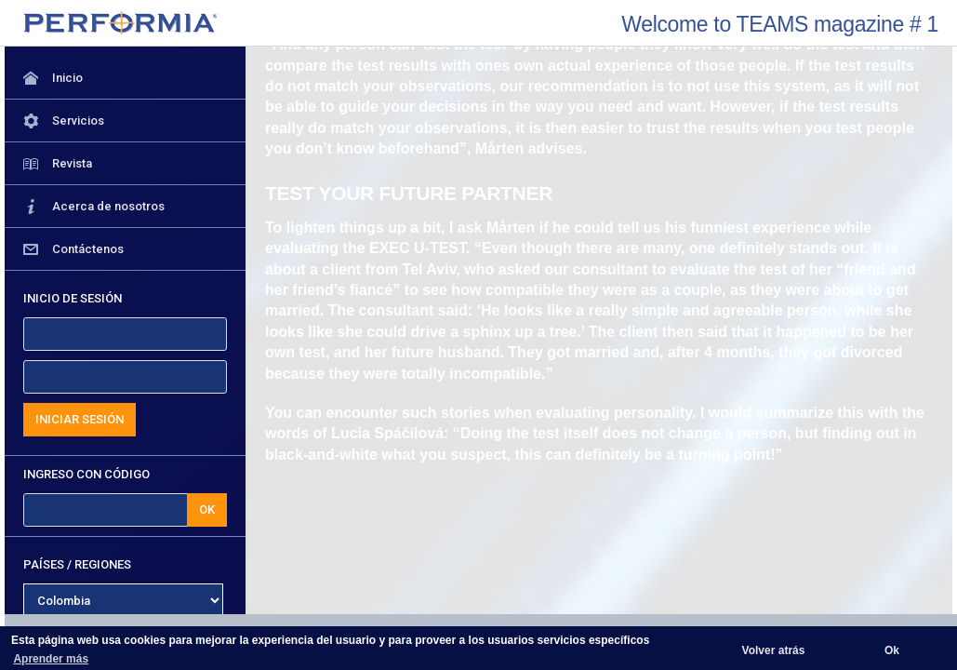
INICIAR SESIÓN (79, 419)
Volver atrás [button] (773, 650)
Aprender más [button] (50, 658)
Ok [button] (891, 650)
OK (207, 509)
